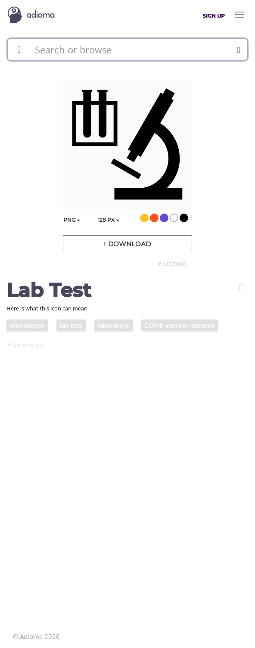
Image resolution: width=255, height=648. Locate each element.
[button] (241, 287)
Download (127, 244)
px (108, 220)
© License (172, 264)
